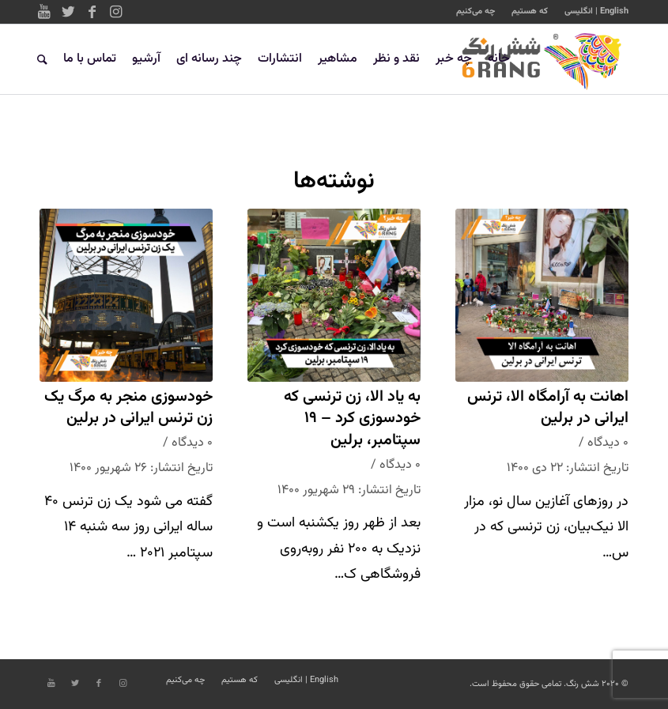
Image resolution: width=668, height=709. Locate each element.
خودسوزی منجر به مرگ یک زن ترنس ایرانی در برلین (128, 408)
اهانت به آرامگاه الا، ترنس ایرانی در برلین (547, 408)
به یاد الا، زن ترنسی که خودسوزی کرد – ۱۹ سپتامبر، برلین (352, 419)
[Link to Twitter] (68, 12)
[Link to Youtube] (44, 12)
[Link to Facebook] (92, 12)
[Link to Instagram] (115, 12)
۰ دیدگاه (607, 442)
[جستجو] (42, 59)
